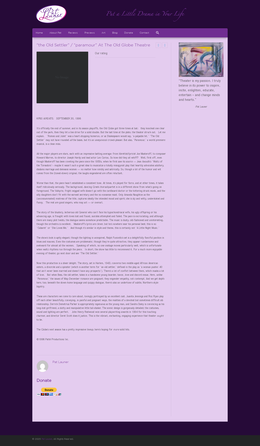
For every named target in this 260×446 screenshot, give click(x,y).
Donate (128, 32)
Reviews (73, 32)
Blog (114, 32)
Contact (144, 32)
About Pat (55, 32)
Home (39, 32)
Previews (89, 32)
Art (103, 32)
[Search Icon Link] (158, 32)
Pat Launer (47, 439)
